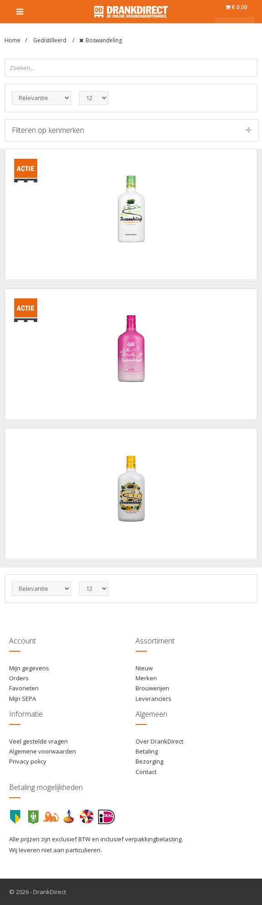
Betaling (147, 751)
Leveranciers (153, 698)
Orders (19, 678)
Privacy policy (27, 761)
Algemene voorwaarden (42, 751)
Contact (146, 772)
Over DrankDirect (159, 741)
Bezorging (149, 761)
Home (12, 40)
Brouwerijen (152, 688)
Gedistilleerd (50, 40)
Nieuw (144, 668)
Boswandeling (104, 40)
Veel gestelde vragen (38, 741)
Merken (146, 678)
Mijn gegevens (29, 668)
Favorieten (24, 688)
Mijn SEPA (22, 698)
